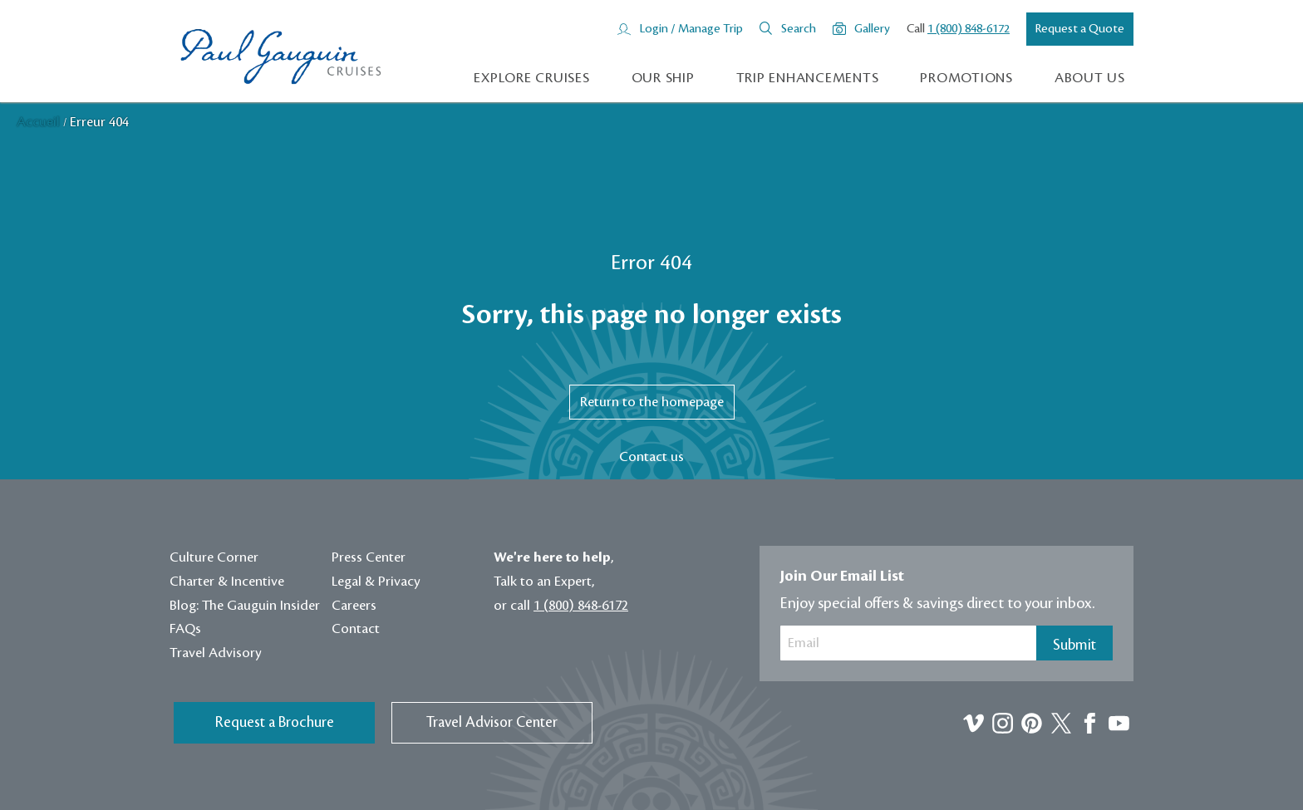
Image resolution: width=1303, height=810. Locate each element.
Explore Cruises (531, 78)
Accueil (40, 122)
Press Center (369, 557)
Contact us (651, 456)
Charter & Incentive (227, 581)
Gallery (872, 29)
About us (1090, 78)
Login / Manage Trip (691, 29)
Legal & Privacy (376, 581)
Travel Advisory (216, 653)
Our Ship (663, 78)
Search (798, 29)
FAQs (185, 628)
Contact (356, 628)
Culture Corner (214, 557)
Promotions (966, 78)
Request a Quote (1079, 29)
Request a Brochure (274, 722)
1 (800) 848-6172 (968, 29)
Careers (354, 605)
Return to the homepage (652, 402)
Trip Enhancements (807, 78)
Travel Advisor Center (492, 722)
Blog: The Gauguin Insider (245, 605)
